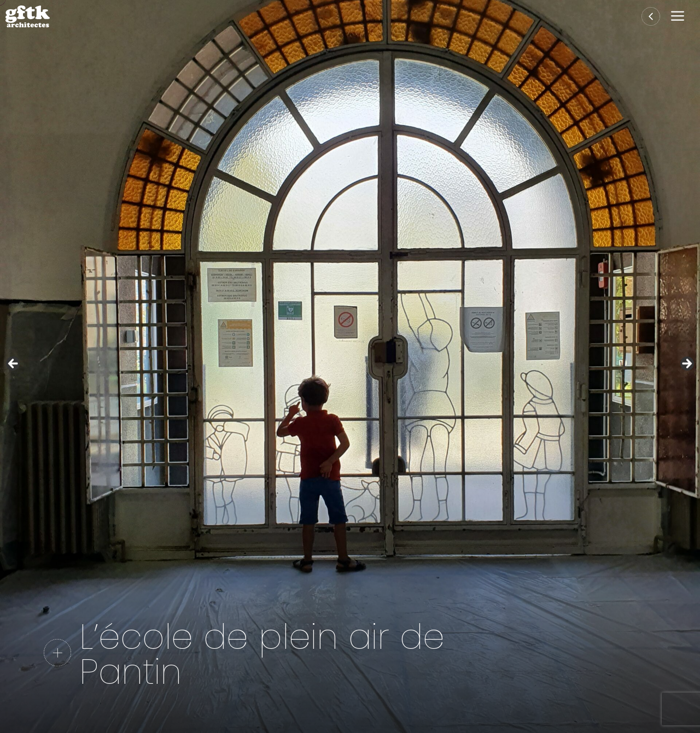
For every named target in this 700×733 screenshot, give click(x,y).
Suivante (686, 364)
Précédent (13, 364)
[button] (680, 16)
